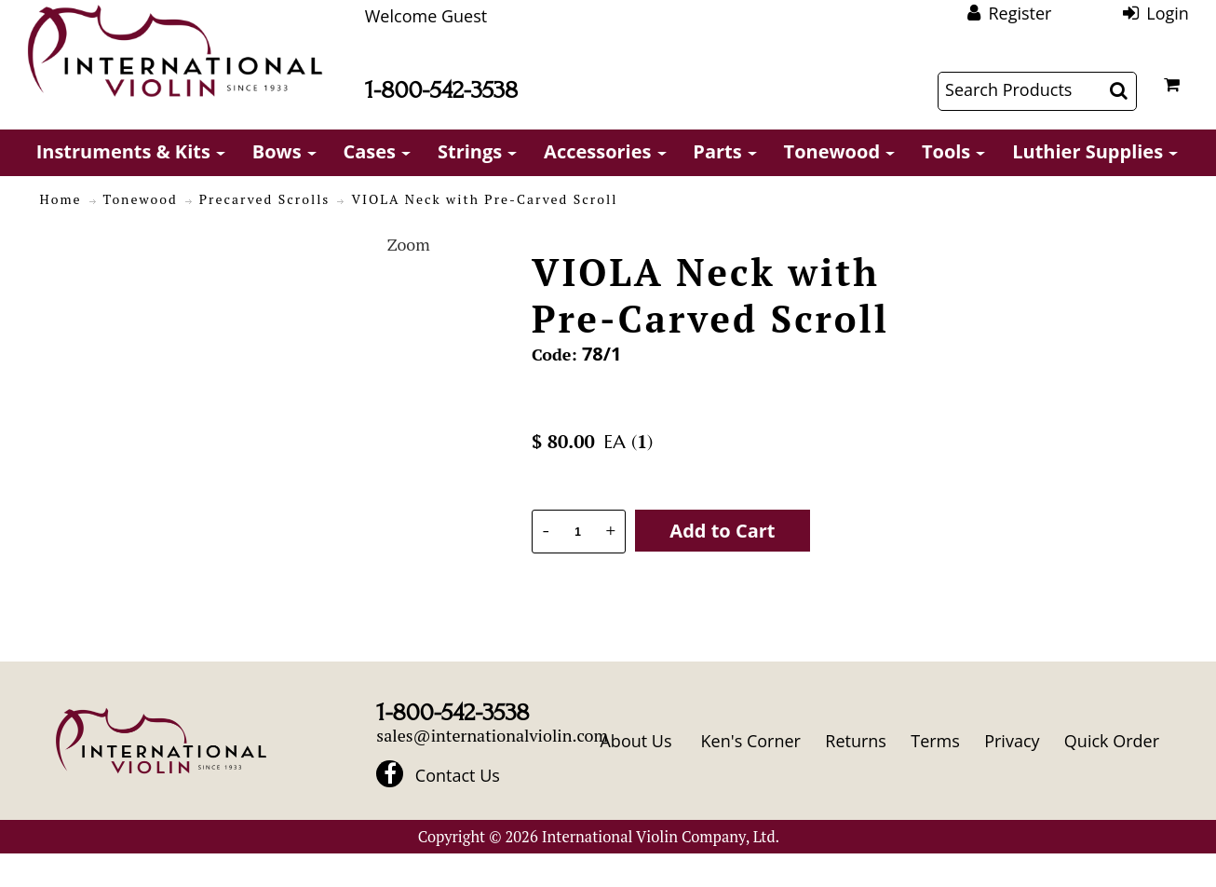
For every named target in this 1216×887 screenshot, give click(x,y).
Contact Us (457, 775)
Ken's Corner (751, 741)
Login (1167, 13)
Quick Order (1111, 741)
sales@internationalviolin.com (492, 735)
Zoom (408, 244)
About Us (635, 741)
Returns (855, 741)
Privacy (1011, 741)
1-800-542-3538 (441, 89)
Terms (935, 741)
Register (1019, 13)
